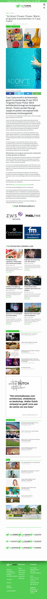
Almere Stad (21, 578)
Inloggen (9, 585)
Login (32, 1)
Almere (20, 568)
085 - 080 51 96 (34, 584)
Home (7, 13)
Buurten (21, 564)
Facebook (33, 589)
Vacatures (9, 582)
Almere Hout (21, 574)
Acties (8, 26)
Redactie (14, 24)
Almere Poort (21, 576)
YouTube (32, 592)
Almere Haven (21, 572)
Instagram (32, 591)
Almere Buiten (21, 570)
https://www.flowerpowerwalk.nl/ (21, 184)
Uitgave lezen (11, 1)
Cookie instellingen (11, 590)
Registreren (9, 587)
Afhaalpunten (19, 1)
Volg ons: (33, 587)
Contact (33, 564)
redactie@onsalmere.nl (35, 572)
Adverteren (27, 1)
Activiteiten (16, 26)
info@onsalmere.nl (34, 569)
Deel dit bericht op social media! (13, 91)
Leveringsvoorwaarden (12, 576)
